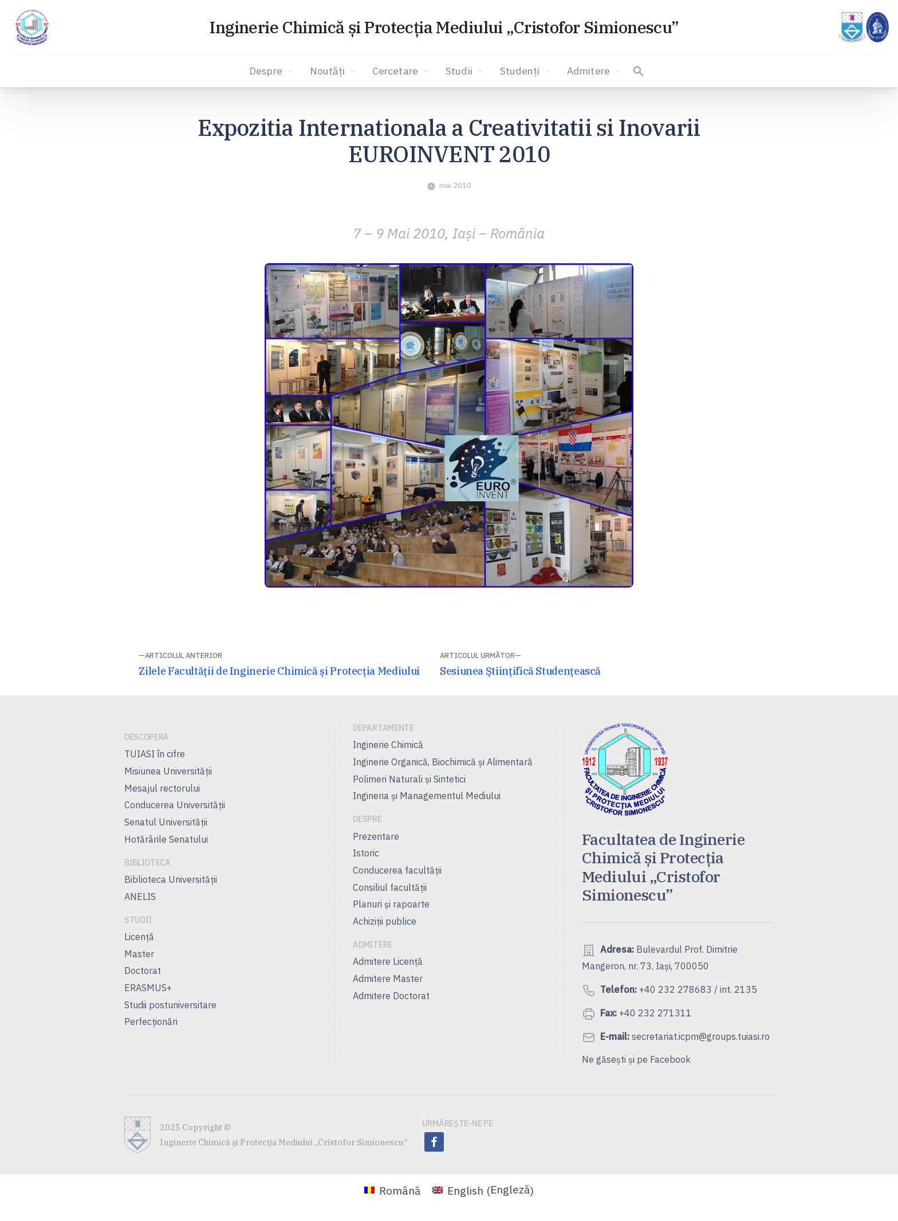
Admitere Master (388, 978)
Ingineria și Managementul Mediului (427, 795)
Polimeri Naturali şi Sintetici (409, 779)
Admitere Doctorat (391, 995)
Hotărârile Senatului (166, 839)
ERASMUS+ (148, 987)
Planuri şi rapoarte (391, 904)
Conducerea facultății (397, 870)
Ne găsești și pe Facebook (636, 1059)
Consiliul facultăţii (390, 887)
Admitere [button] (595, 71)
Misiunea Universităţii (168, 771)
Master (139, 954)
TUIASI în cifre (154, 754)
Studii (465, 71)
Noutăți (333, 71)
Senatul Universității (165, 822)
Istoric (366, 853)
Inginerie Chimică (388, 744)
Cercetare (401, 71)
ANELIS (140, 896)
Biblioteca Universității (170, 879)
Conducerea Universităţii (174, 805)
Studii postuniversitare (170, 1005)
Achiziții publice (384, 921)
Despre (272, 71)
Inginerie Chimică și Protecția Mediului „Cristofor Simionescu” (444, 27)
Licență (139, 936)
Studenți (526, 71)
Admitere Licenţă (388, 961)
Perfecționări (151, 1021)
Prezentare (376, 836)
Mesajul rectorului (162, 788)
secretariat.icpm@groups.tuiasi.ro (699, 1036)
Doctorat (142, 970)
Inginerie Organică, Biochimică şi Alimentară (443, 762)
